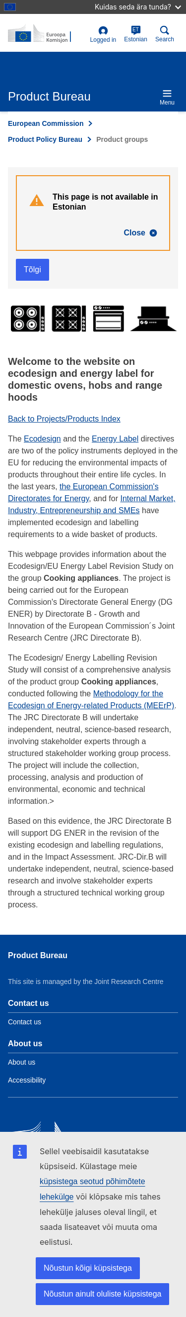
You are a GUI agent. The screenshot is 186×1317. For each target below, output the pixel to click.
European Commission (45, 123)
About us (21, 1062)
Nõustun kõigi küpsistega (88, 1268)
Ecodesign (42, 439)
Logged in (103, 34)
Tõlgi (32, 269)
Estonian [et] (135, 34)
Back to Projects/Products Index (64, 419)
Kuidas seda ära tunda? (138, 6)
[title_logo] (47, 33)
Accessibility (27, 1080)
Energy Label (115, 439)
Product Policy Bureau (45, 139)
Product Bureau (37, 955)
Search (164, 34)
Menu (167, 97)
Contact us (24, 1022)
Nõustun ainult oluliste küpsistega (102, 1294)
